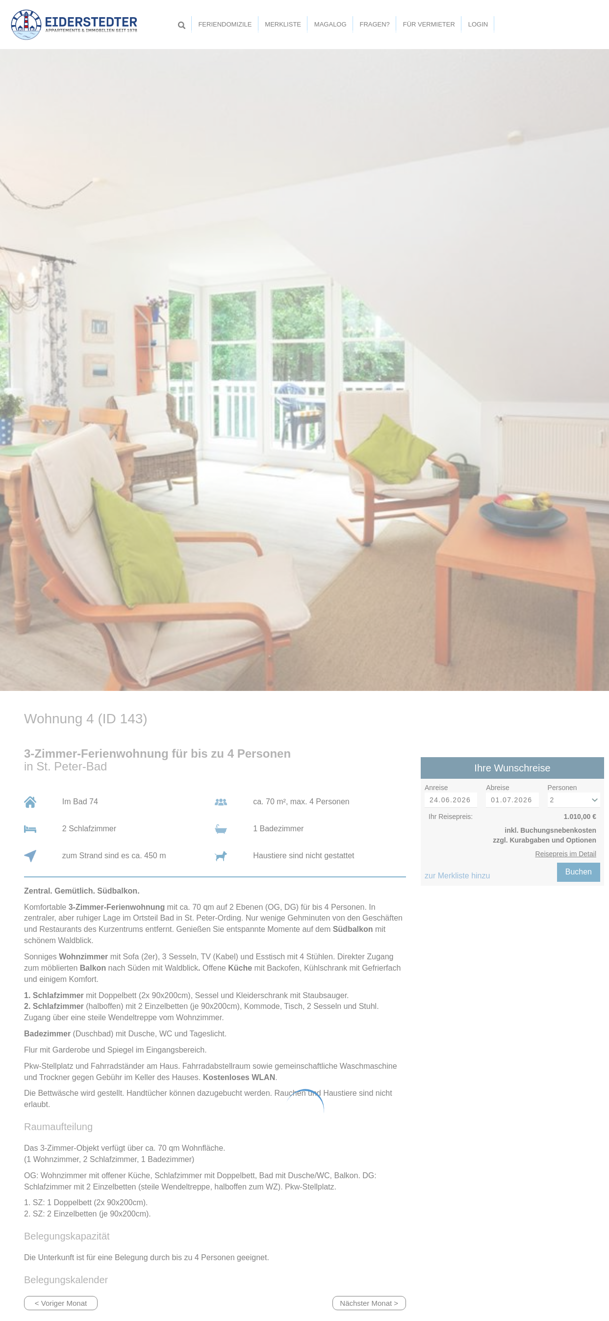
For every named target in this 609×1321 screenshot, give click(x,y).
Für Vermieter (429, 24)
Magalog (330, 24)
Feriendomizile (225, 24)
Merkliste (283, 24)
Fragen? (374, 24)
